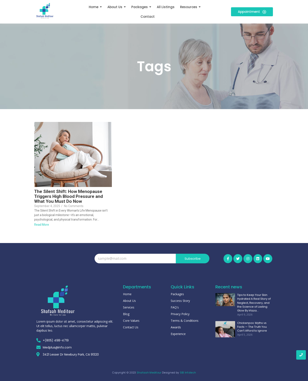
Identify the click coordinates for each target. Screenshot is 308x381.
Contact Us (130, 327)
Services (128, 307)
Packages (177, 294)
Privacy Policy (180, 314)
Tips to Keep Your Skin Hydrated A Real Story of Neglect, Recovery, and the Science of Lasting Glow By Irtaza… (254, 303)
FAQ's (175, 307)
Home (127, 294)
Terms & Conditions (184, 321)
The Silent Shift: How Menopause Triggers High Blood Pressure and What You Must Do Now (68, 196)
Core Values (131, 321)
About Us (129, 301)
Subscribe (193, 258)
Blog (126, 314)
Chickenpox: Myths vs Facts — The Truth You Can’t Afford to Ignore (252, 327)
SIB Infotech (188, 372)
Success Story (180, 301)
